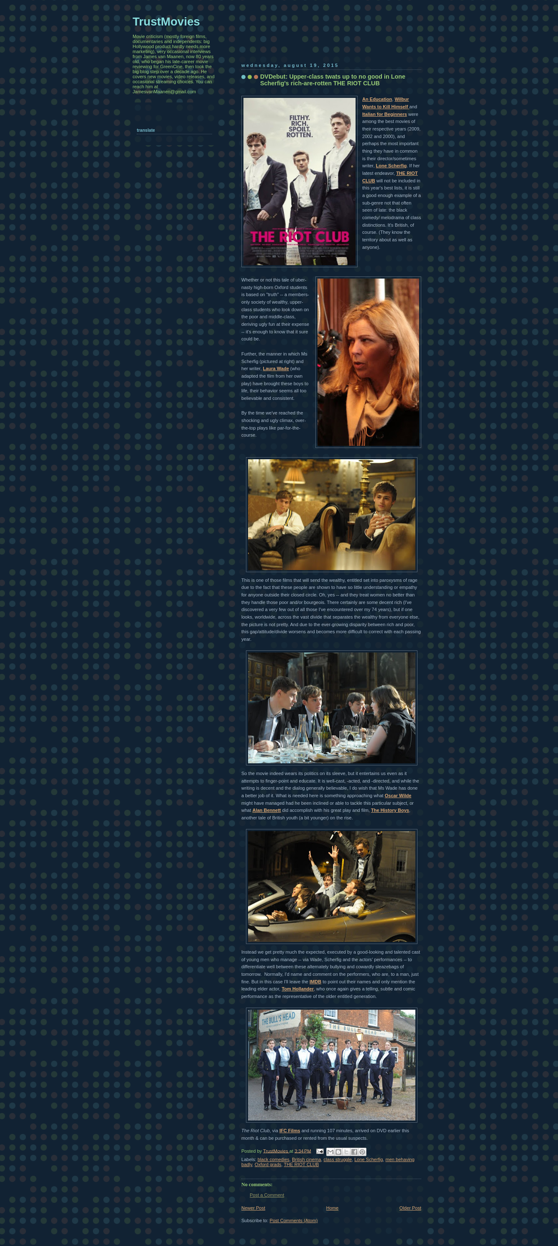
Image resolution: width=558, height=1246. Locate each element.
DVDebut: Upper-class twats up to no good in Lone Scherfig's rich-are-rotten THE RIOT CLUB (332, 80)
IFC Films (289, 1130)
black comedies (273, 1159)
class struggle (338, 1159)
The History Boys (390, 810)
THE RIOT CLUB (301, 1164)
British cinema (306, 1159)
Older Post (410, 1207)
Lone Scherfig (391, 165)
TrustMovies (276, 1150)
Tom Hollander (298, 988)
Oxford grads (268, 1164)
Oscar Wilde (398, 795)
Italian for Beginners (384, 114)
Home (332, 1207)
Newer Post (253, 1207)
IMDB (315, 981)
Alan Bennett (266, 810)
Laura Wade (276, 368)
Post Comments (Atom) (294, 1220)
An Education (377, 99)
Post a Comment (267, 1194)
